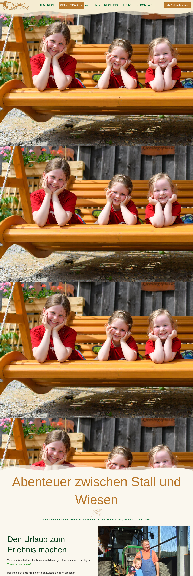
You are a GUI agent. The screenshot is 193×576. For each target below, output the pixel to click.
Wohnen (91, 5)
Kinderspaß (68, 5)
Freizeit (133, 5)
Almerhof (45, 5)
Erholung (112, 5)
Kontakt (151, 5)
